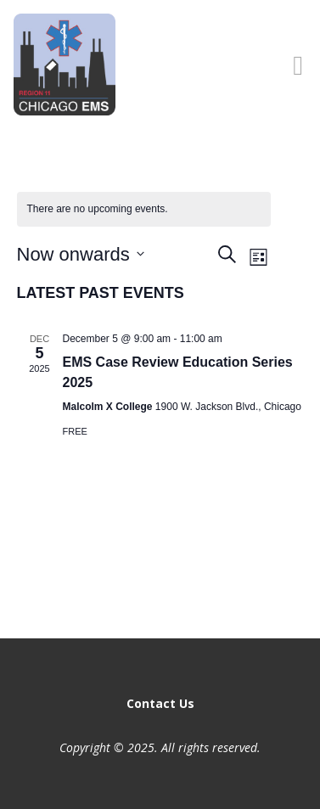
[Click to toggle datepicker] (80, 254)
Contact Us (160, 703)
